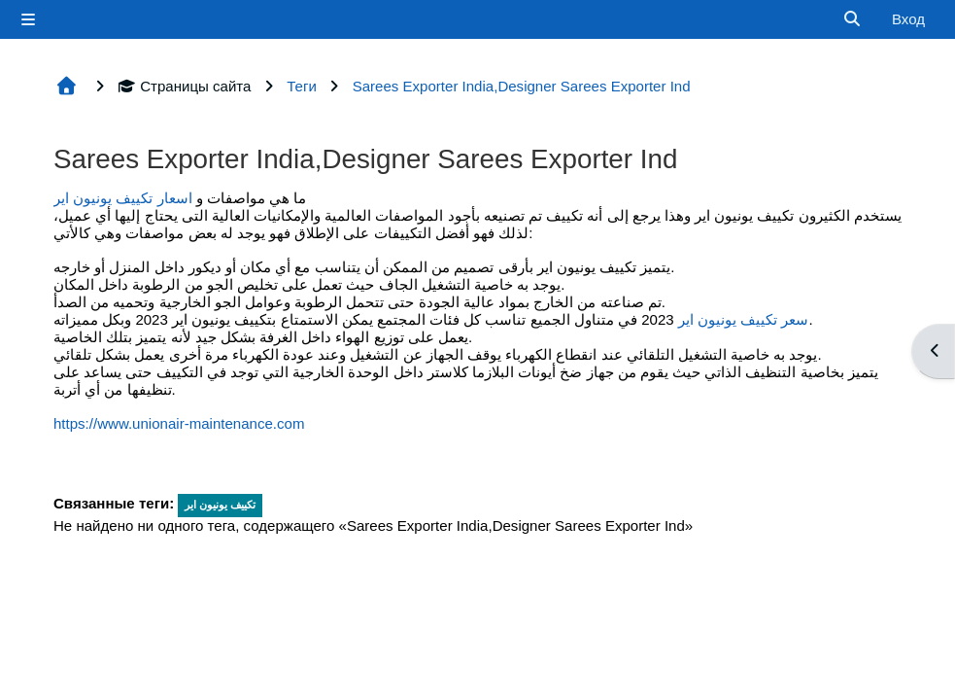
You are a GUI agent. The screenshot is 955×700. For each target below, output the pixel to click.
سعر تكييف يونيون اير (743, 319)
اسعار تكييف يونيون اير (122, 198)
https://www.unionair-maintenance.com (178, 423)
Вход (908, 19)
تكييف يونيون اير (220, 504)
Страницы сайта (184, 86)
